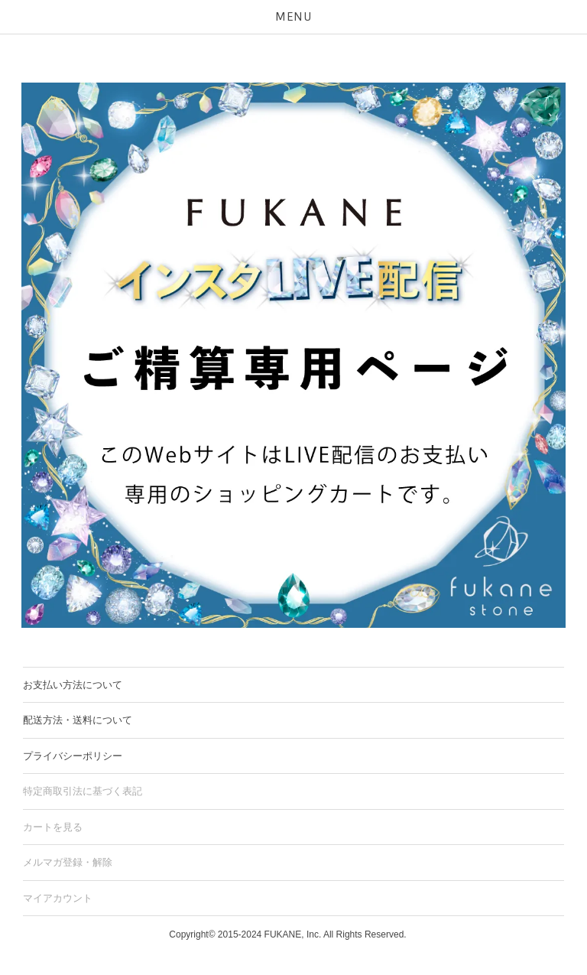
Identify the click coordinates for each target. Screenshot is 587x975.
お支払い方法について (72, 685)
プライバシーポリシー (72, 756)
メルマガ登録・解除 (67, 862)
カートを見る (53, 827)
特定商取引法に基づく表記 (82, 791)
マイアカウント (57, 898)
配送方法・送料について (77, 720)
